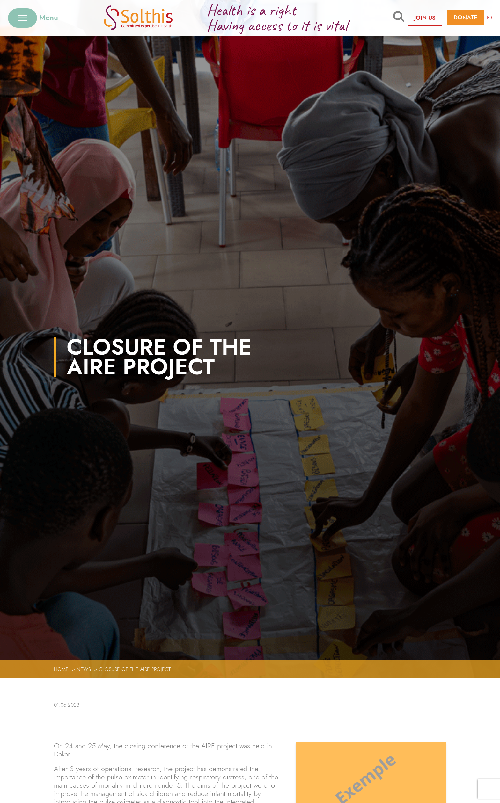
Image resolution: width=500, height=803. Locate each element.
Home (61, 669)
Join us (425, 18)
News (84, 669)
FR (489, 17)
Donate (465, 17)
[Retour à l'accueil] (148, 17)
